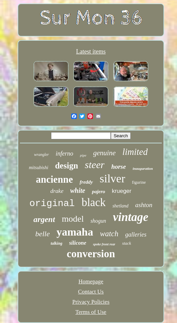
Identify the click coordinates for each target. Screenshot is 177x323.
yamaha (74, 232)
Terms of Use (90, 312)
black (93, 202)
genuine (104, 153)
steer (94, 164)
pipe (83, 155)
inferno (64, 153)
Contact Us (91, 291)
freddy (86, 182)
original (52, 203)
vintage (130, 217)
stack (126, 243)
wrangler (41, 154)
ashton (143, 204)
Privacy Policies (90, 302)
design (66, 165)
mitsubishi (38, 167)
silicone (77, 243)
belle (42, 233)
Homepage (90, 281)
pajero (98, 191)
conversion (91, 254)
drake (57, 191)
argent (44, 219)
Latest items (90, 51)
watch (109, 233)
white (77, 190)
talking (56, 243)
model (73, 219)
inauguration (143, 168)
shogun (98, 221)
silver (112, 178)
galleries (136, 234)
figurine (139, 182)
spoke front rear (104, 244)
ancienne (54, 179)
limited (135, 152)
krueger (121, 191)
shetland (120, 205)
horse (118, 166)
